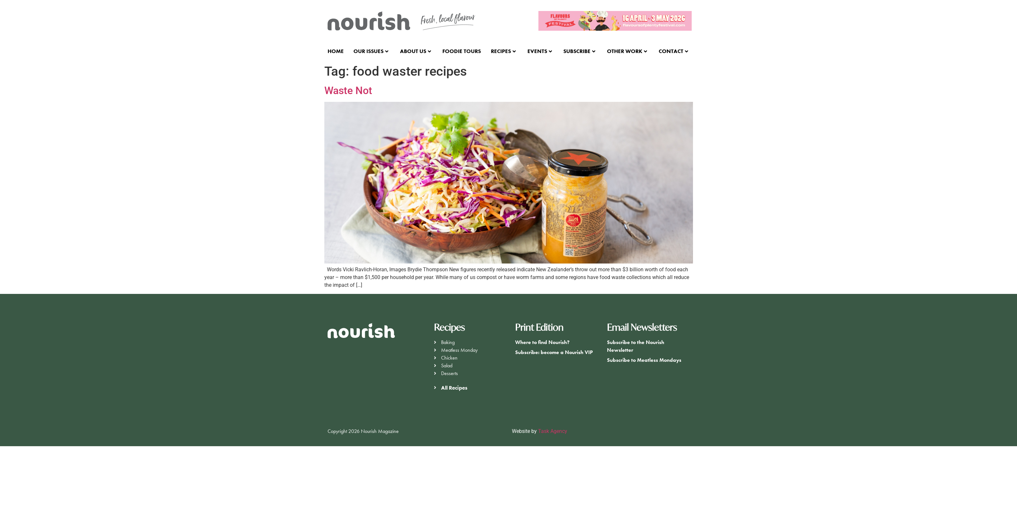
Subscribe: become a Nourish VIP (554, 352)
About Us (415, 51)
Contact (673, 51)
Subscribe (579, 51)
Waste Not (348, 90)
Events (539, 51)
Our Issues (370, 51)
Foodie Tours (461, 51)
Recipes (503, 51)
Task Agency (552, 431)
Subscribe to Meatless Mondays (644, 360)
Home (336, 51)
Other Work (627, 51)
